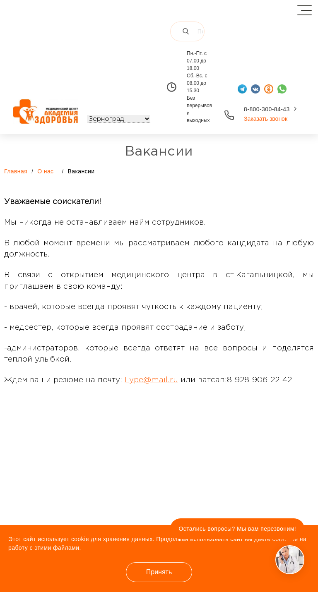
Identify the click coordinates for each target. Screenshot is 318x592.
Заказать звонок (265, 118)
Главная (15, 171)
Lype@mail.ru (151, 379)
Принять (159, 571)
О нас (49, 171)
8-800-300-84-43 (267, 109)
